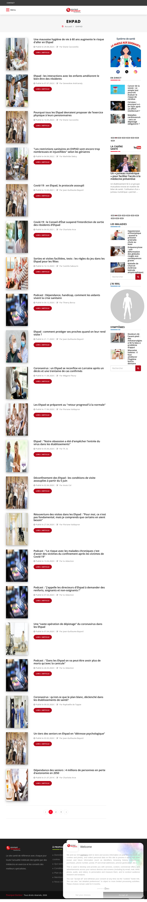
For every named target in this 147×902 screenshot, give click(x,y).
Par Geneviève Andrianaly (69, 83)
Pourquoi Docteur (14, 895)
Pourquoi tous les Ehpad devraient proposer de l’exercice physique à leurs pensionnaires (67, 114)
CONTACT (10, 3)
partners (84, 855)
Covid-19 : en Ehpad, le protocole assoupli (58, 185)
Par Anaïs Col (63, 485)
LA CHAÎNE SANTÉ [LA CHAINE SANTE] (120, 146)
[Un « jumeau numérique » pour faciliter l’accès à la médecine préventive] (126, 160)
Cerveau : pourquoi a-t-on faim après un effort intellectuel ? (134, 106)
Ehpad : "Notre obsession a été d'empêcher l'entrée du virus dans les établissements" (69, 442)
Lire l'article (43, 52)
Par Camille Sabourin (67, 266)
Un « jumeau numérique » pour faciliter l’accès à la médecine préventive (125, 173)
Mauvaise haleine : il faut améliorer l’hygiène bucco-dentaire (133, 354)
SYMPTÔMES (117, 324)
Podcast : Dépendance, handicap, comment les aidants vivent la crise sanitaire (70, 296)
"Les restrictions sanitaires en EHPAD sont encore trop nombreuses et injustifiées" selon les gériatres (65, 150)
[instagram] (136, 72)
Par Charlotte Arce (66, 229)
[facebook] (118, 72)
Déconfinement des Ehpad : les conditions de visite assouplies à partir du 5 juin (70, 479)
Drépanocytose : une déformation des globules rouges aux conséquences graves (135, 251)
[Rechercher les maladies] (138, 274)
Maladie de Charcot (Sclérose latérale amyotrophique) (135, 265)
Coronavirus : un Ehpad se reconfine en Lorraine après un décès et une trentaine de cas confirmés (67, 369)
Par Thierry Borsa (65, 302)
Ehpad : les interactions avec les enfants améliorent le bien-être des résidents (65, 77)
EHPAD (79, 26)
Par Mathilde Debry (66, 156)
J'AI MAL (115, 280)
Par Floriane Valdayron (68, 409)
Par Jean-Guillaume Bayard (69, 190)
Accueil (68, 26)
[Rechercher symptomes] (138, 365)
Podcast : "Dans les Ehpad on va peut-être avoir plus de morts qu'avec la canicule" (70, 662)
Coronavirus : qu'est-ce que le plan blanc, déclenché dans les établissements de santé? (69, 698)
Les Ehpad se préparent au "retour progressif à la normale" (68, 404)
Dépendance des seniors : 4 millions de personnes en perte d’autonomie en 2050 (68, 771)
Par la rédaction (65, 558)
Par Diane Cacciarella (67, 46)
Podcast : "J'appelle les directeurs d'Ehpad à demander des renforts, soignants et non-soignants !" (68, 589)
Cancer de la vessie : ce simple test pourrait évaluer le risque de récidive (134, 92)
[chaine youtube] (137, 147)
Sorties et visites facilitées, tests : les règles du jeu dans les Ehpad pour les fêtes (68, 260)
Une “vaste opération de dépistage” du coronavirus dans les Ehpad (69, 625)
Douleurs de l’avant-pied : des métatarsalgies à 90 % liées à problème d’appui (135, 337)
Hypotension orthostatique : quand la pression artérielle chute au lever (134, 235)
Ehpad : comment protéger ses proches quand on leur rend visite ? (68, 333)
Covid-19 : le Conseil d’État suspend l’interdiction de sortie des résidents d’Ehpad (70, 223)
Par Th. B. (62, 448)
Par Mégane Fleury (66, 375)
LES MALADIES (118, 221)
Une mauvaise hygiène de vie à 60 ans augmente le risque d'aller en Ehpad (67, 41)
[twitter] (127, 71)
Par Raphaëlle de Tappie (68, 704)
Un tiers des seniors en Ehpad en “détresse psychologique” (68, 733)
